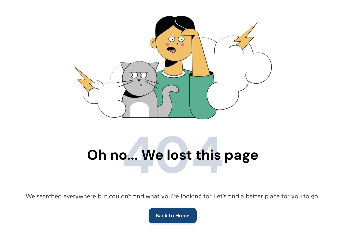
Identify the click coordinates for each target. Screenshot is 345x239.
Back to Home (173, 215)
